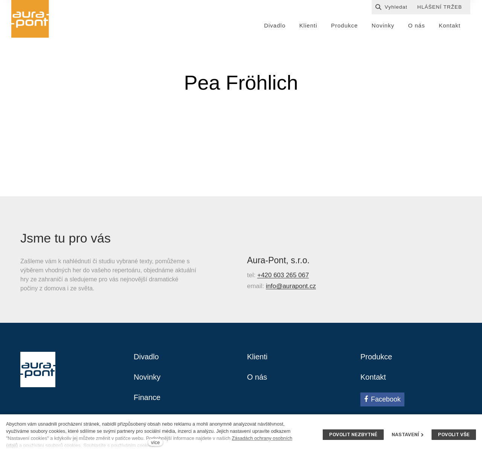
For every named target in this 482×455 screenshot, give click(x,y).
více (155, 442)
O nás (257, 377)
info (271, 288)
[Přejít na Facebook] (382, 399)
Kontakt (373, 377)
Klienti (257, 357)
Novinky (147, 377)
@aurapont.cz (296, 288)
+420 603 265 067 (283, 278)
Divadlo (146, 357)
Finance (147, 397)
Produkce (376, 357)
